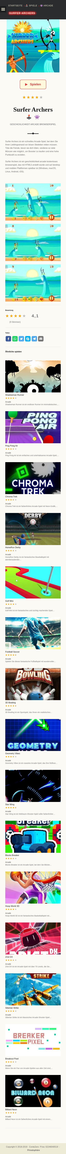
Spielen (33, 84)
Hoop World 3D (12, 906)
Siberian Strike (12, 1008)
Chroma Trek (11, 497)
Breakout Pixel (12, 1059)
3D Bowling (10, 703)
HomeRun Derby (13, 547)
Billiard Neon (11, 1109)
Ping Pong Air (11, 446)
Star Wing (9, 804)
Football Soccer (12, 652)
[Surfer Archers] (33, 45)
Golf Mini (9, 601)
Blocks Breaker (12, 855)
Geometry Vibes (12, 753)
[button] (3, 9)
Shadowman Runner (14, 395)
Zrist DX (9, 957)
